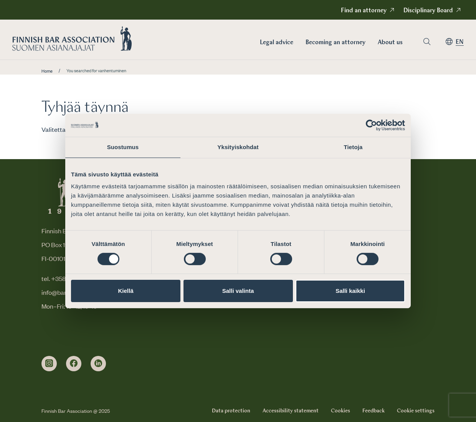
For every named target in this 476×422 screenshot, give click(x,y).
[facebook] (73, 363)
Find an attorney (364, 11)
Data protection (231, 411)
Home (47, 71)
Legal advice (276, 43)
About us (390, 43)
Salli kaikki (350, 290)
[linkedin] (98, 363)
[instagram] (49, 363)
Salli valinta (238, 290)
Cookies (340, 411)
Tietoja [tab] (353, 147)
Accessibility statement (291, 411)
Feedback (373, 411)
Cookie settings (416, 411)
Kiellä (125, 290)
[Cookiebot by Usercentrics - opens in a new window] (371, 125)
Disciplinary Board (428, 11)
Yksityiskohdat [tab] (237, 147)
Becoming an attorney (335, 43)
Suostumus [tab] (123, 147)
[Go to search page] (426, 42)
